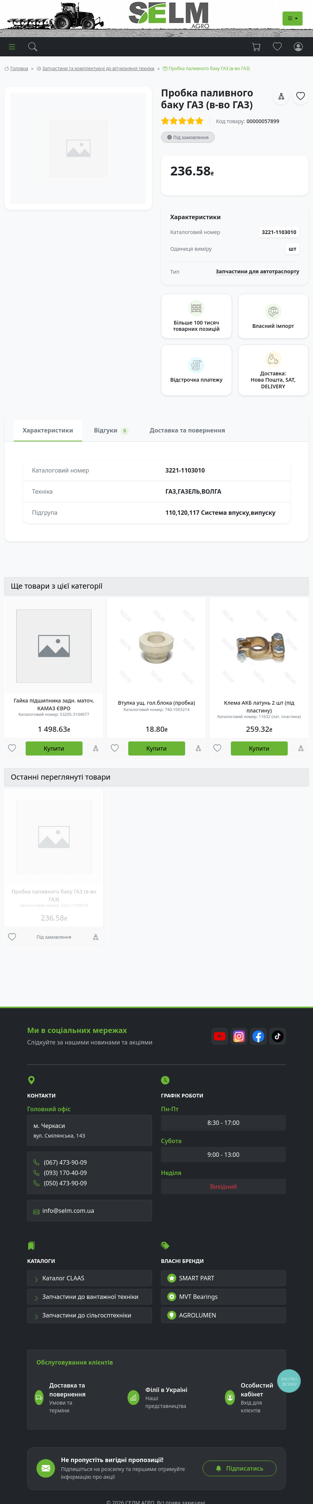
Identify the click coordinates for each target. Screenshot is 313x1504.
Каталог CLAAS (58, 1278)
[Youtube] (220, 1036)
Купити (54, 748)
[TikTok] (278, 1036)
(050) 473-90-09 (60, 1183)
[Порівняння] (95, 748)
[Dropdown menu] (293, 18)
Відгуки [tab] (111, 430)
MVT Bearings (192, 1296)
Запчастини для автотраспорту (258, 271)
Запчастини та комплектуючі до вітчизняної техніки (98, 68)
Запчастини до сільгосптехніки (82, 1315)
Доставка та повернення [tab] (187, 430)
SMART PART (190, 1278)
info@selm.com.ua (63, 1211)
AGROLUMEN (191, 1315)
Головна (19, 68)
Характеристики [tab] (48, 430)
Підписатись (239, 1468)
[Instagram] (239, 1036)
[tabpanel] (156, 491)
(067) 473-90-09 (60, 1162)
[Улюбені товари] (12, 748)
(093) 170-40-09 (60, 1173)
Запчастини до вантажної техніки (86, 1297)
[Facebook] (258, 1036)
